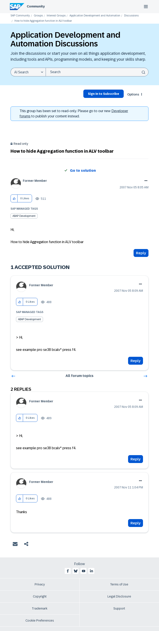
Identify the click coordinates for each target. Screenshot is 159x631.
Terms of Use (119, 584)
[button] (14, 198)
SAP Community (20, 15)
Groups (38, 15)
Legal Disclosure (119, 596)
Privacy (40, 584)
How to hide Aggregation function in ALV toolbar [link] (43, 20)
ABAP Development (24, 215)
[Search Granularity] (28, 72)
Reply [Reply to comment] (135, 361)
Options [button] (133, 94)
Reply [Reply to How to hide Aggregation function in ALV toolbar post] (141, 253)
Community (36, 6)
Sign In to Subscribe (103, 93)
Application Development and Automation (95, 15)
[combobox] (97, 72)
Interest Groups (56, 15)
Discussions (131, 15)
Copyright (39, 596)
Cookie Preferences (39, 620)
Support (119, 608)
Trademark (39, 608)
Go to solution (83, 170)
